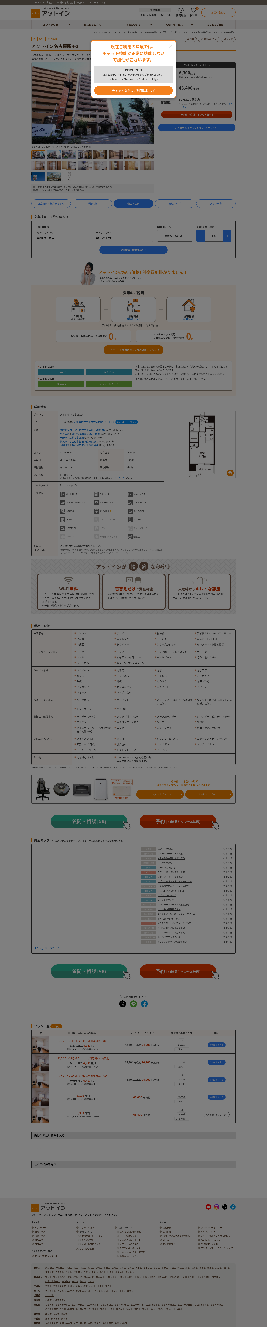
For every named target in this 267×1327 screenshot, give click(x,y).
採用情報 (167, 1231)
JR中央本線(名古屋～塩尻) (86, 433)
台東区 (99, 1267)
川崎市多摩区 (204, 1276)
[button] (151, 103)
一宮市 (111, 1309)
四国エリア (40, 1243)
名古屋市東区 (78, 1304)
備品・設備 (133, 203)
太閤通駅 (65, 445)
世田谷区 (148, 1267)
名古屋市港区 (216, 1304)
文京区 (91, 1267)
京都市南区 (107, 1323)
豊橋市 (95, 1309)
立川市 (68, 1272)
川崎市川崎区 (149, 1276)
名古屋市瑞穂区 (168, 1304)
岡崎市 (103, 1309)
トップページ (41, 1227)
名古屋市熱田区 (185, 1304)
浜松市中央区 (59, 1300)
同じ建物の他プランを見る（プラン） (197, 128)
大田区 (139, 1267)
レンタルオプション (160, 794)
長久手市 (178, 1309)
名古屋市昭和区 (152, 1304)
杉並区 (173, 1267)
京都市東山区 (80, 1323)
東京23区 (49, 1267)
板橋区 (202, 1267)
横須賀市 (66, 1281)
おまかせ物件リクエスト (46, 1255)
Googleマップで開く (126, 422)
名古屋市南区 (51, 1309)
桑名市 (64, 1318)
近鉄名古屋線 (76, 437)
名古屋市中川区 (201, 1304)
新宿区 (83, 1267)
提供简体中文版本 (209, 1243)
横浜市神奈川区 (75, 1276)
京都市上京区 (51, 1323)
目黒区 (131, 1267)
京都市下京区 (94, 1323)
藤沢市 (83, 1281)
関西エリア (40, 1239)
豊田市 (137, 1309)
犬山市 (153, 1309)
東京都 (37, 1267)
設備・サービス (174, 24)
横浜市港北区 (126, 1276)
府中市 (94, 1272)
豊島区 (180, 1267)
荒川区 (194, 1267)
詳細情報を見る (216, 1045)
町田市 (110, 1272)
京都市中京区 (66, 1323)
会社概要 (167, 1227)
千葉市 (48, 1286)
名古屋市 (49, 1304)
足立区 (218, 1267)
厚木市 (91, 1281)
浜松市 (48, 1300)
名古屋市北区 (92, 1304)
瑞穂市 (64, 1314)
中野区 (165, 1267)
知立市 (169, 1309)
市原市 (100, 1286)
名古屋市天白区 (83, 1309)
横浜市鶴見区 (59, 1276)
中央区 (69, 1267)
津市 (47, 1318)
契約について (133, 24)
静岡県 (37, 1300)
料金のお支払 (88, 1240)
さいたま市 (50, 1290)
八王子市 (59, 1272)
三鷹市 (86, 1272)
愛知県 (37, 1304)
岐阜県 (37, 1314)
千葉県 (37, 1286)
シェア (228, 39)
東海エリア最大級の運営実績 (176, 1235)
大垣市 (56, 1314)
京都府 (37, 1323)
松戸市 (86, 1286)
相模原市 (216, 1276)
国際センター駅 (68, 430)
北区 (187, 1267)
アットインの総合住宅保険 (132, 1252)
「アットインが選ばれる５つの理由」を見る (133, 349)
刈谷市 (129, 1309)
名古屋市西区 (106, 1304)
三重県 (37, 1318)
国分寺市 (129, 1272)
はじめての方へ (92, 24)
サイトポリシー (208, 1231)
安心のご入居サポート (130, 1240)
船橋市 (78, 1286)
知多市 (161, 1309)
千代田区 (60, 1267)
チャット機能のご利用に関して (215, 1235)
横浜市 (48, 1276)
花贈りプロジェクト (129, 1256)
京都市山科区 (120, 1323)
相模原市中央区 (52, 1281)
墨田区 (107, 1267)
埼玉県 (37, 1290)
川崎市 (138, 1276)
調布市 (102, 1272)
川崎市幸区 (162, 1276)
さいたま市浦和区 (84, 1290)
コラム (166, 1239)
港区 (76, 1267)
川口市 (122, 1290)
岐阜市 (48, 1314)
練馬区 (210, 1267)
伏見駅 (63, 441)
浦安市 (108, 1286)
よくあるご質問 (215, 24)
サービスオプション (209, 794)
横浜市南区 (113, 1276)
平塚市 (75, 1281)
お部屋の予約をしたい (92, 1235)
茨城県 (37, 1295)
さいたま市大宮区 (65, 1290)
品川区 (123, 1267)
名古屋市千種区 (62, 1304)
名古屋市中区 (137, 1304)
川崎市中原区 (175, 1276)
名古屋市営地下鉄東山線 (82, 441)
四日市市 (55, 1318)
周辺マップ (175, 203)
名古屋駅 (65, 433)
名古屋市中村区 (121, 1304)
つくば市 (49, 1295)
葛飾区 (226, 1267)
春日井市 (120, 1309)
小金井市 (119, 1272)
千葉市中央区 (59, 1286)
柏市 (93, 1286)
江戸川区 (49, 1272)
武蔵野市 (77, 1272)
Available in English (210, 1239)
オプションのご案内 (129, 1244)
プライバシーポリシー (211, 1227)
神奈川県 (38, 1276)
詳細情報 (92, 203)
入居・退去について (91, 1244)
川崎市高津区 (189, 1276)
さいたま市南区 (101, 1290)
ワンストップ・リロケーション (217, 1248)
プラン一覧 (216, 203)
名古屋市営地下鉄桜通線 (92, 430)
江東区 (115, 1267)
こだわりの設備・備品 (130, 1231)
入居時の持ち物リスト (130, 1248)
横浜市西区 (89, 1276)
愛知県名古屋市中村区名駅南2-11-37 (94, 422)
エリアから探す (51, 24)
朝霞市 (130, 1290)
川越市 (114, 1290)
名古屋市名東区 (67, 1309)
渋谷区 (157, 1267)
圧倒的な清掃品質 (128, 1235)
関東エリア (40, 1231)
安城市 (145, 1309)
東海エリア (40, 1235)
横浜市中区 (101, 1276)
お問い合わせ (118, 478)
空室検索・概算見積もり (51, 203)
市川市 (71, 1286)
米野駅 (63, 437)
